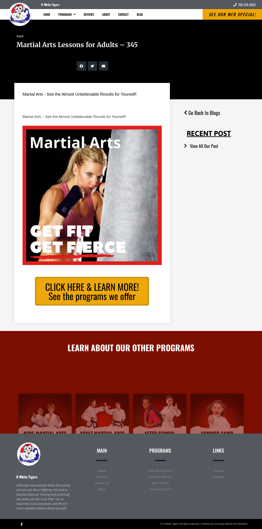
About (106, 14)
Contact (123, 14)
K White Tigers (50, 4)
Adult (19, 36)
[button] (81, 66)
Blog (140, 14)
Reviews (89, 14)
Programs (67, 14)
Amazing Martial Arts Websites (231, 523)
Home (46, 14)
